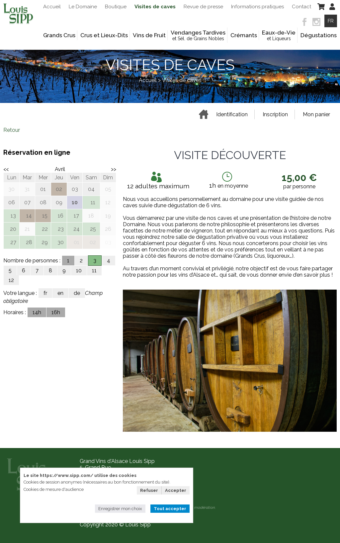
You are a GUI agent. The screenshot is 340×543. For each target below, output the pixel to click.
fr (45, 293)
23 (61, 229)
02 (93, 242)
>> (113, 169)
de (77, 293)
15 (44, 216)
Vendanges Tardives (198, 35)
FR (331, 21)
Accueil (148, 80)
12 (11, 280)
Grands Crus (59, 35)
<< (6, 169)
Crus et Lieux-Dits (104, 35)
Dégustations (318, 35)
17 (76, 216)
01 (76, 242)
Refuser (149, 490)
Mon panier (316, 114)
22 (45, 229)
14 (29, 216)
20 (13, 229)
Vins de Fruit (149, 35)
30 (60, 242)
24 (76, 229)
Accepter (175, 490)
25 (93, 229)
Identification (232, 114)
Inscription (275, 114)
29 (45, 242)
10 (79, 270)
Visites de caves (182, 80)
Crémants (243, 35)
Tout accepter (170, 508)
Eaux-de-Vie (279, 35)
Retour (11, 130)
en (60, 293)
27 (13, 242)
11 (93, 202)
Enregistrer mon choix (120, 508)
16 (60, 216)
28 (29, 242)
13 (13, 216)
